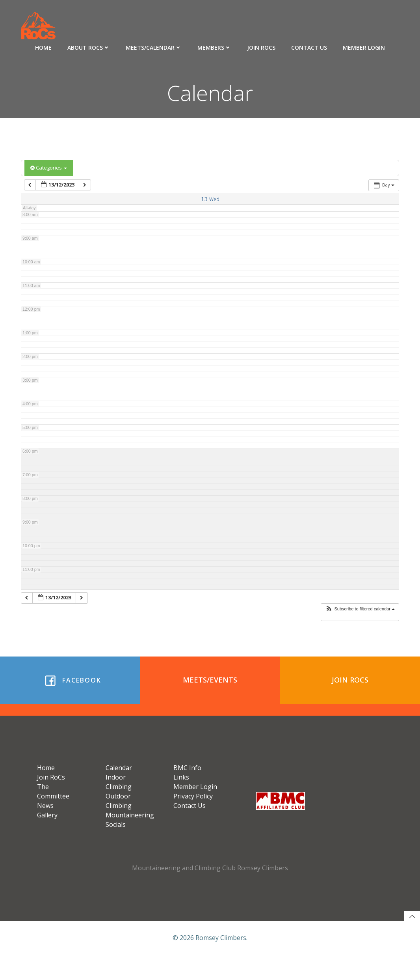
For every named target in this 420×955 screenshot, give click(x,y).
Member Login (364, 47)
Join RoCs (261, 47)
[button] (360, 609)
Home (43, 47)
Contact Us (309, 47)
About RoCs (88, 47)
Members (214, 47)
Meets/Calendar (154, 47)
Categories (48, 167)
